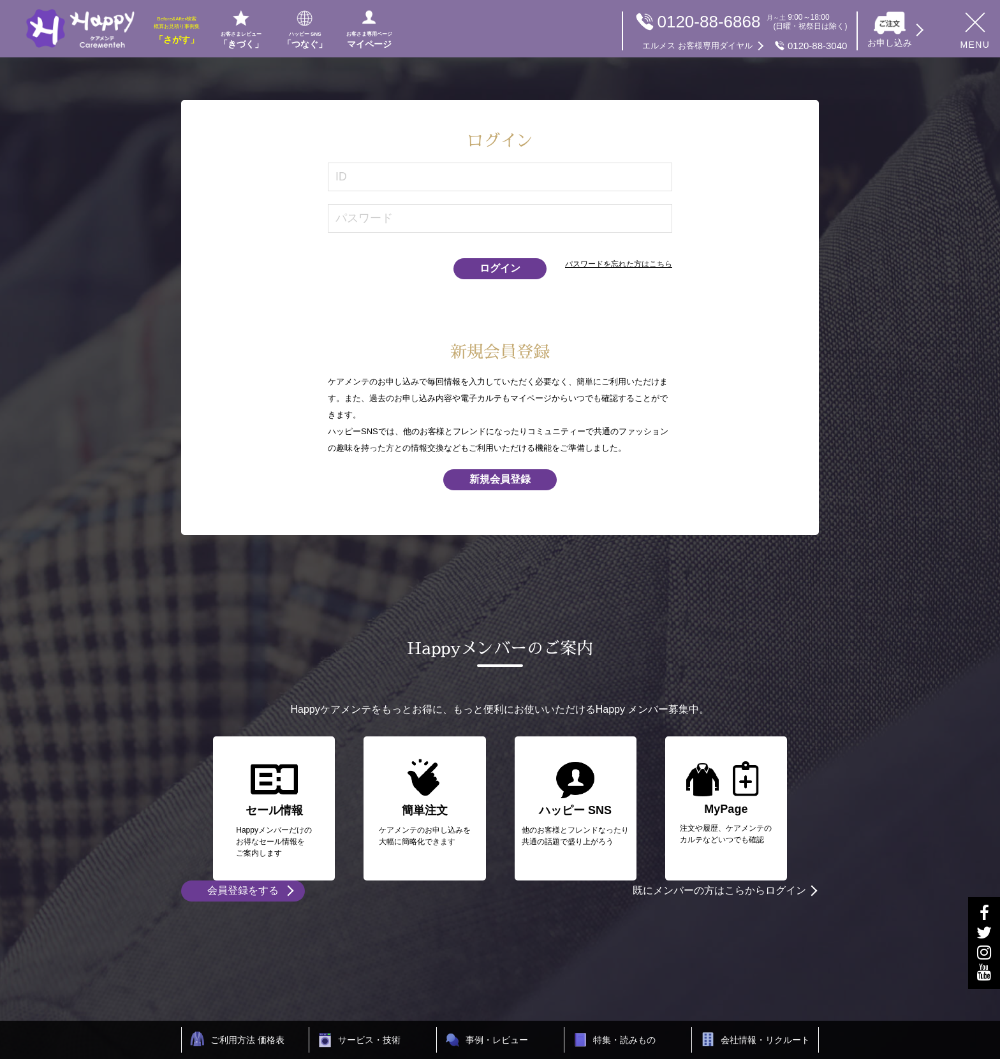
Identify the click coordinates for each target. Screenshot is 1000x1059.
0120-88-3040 (744, 46)
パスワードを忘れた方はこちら (618, 263)
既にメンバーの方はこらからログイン (719, 890)
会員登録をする (243, 890)
